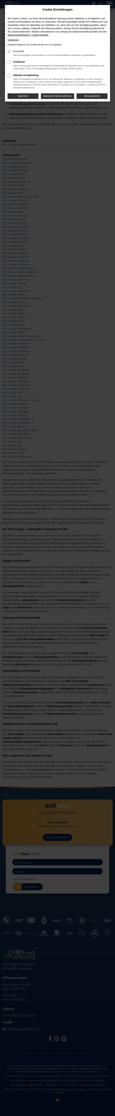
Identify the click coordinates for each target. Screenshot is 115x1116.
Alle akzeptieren (92, 96)
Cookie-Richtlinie (39, 35)
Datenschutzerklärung (19, 35)
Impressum (13, 40)
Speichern (23, 96)
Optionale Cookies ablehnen (57, 96)
